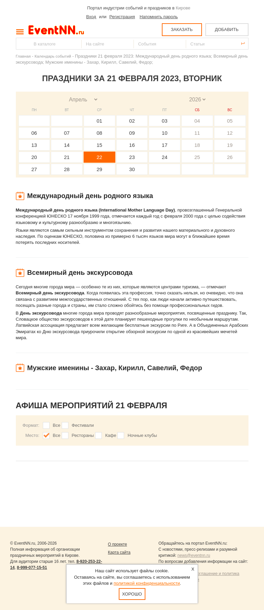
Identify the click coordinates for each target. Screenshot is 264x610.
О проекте (117, 544)
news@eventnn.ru (193, 555)
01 (99, 121)
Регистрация (122, 16)
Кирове (183, 7)
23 (132, 157)
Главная (23, 56)
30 (132, 169)
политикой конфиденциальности (147, 583)
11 (197, 133)
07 (67, 133)
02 (132, 121)
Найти (21, 43)
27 (34, 169)
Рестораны (83, 435)
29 (99, 169)
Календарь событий (53, 56)
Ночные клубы (142, 435)
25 (197, 157)
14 (67, 145)
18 (197, 145)
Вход (91, 16)
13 (34, 145)
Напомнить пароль (159, 16)
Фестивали (83, 425)
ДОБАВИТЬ (226, 29)
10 (165, 133)
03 (165, 121)
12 (230, 133)
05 (230, 121)
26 (230, 157)
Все (56, 425)
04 (197, 121)
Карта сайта (119, 552)
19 (230, 145)
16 (132, 145)
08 (99, 133)
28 (67, 169)
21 (67, 157)
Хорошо (132, 594)
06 (34, 133)
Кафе (110, 435)
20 (34, 157)
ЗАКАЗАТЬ (182, 29)
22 (99, 157)
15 (99, 145)
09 (132, 133)
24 (165, 157)
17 (165, 145)
